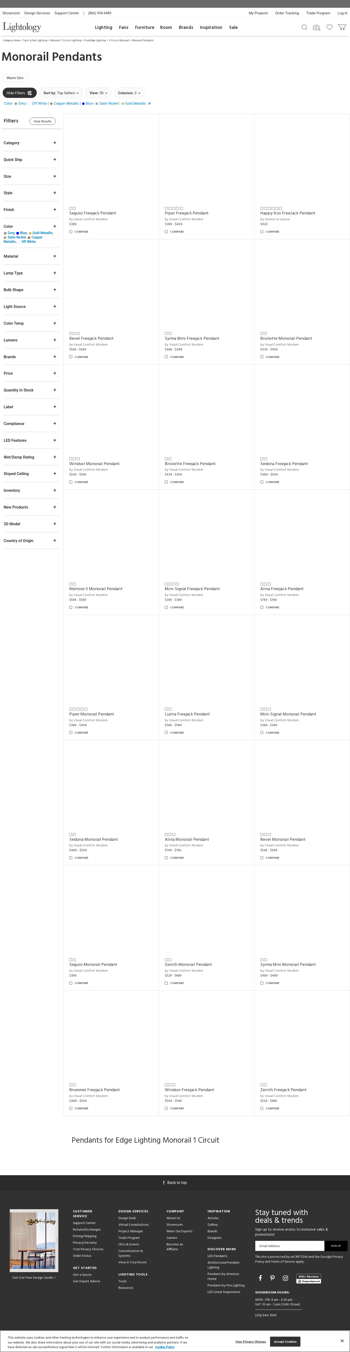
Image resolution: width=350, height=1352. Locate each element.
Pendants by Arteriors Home (223, 1276)
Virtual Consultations (133, 1225)
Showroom (11, 13)
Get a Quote (82, 1275)
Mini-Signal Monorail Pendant (288, 714)
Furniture (144, 27)
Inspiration (211, 27)
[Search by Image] (317, 28)
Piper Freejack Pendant (187, 213)
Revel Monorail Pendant (283, 839)
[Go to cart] (342, 26)
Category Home (11, 40)
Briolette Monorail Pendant (286, 338)
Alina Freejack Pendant (282, 589)
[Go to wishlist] (330, 27)
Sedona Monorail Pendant (93, 839)
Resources (125, 1288)
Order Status (82, 1256)
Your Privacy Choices (88, 1250)
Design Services (37, 13)
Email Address (270, 1246)
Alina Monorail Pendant (187, 839)
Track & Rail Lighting (35, 40)
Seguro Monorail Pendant (93, 964)
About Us (173, 1218)
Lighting (103, 27)
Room (166, 27)
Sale (233, 27)
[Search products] (304, 27)
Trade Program (318, 13)
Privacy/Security (85, 1243)
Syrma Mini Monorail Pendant (288, 964)
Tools (122, 1281)
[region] (175, 1341)
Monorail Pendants (143, 40)
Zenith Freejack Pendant (283, 1090)
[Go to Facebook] (261, 1278)
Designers (214, 1238)
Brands (186, 27)
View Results (43, 121)
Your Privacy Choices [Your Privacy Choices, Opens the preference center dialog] (250, 1341)
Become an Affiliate (174, 1247)
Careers (171, 1238)
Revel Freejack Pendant (91, 338)
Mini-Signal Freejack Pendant (192, 589)
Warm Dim (15, 78)
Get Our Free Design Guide (33, 1278)
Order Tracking (287, 13)
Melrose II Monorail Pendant (95, 589)
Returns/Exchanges (87, 1230)
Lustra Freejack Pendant (187, 714)
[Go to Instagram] (286, 1278)
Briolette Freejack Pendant (190, 464)
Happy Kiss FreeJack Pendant (287, 213)
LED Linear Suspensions (224, 1292)
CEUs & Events (128, 1244)
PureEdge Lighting (95, 40)
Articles (213, 1218)
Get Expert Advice (86, 1281)
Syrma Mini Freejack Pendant (192, 338)
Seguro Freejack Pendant (92, 213)
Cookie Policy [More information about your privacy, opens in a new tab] (165, 1347)
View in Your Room (132, 1262)
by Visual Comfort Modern (88, 219)
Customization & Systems (130, 1253)
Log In (343, 13)
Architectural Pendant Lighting (224, 1265)
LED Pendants (217, 1256)
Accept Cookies (285, 1341)
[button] (78, 103)
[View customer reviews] (308, 1279)
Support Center (66, 13)
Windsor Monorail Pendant (94, 464)
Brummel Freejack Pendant (94, 1090)
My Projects (258, 13)
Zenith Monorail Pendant (188, 964)
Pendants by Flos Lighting (226, 1285)
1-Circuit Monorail (119, 40)
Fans (123, 27)
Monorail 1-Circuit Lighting (65, 40)
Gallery (213, 1225)
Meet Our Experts (179, 1231)
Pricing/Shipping (84, 1236)
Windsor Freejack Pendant (189, 1090)
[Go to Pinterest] (273, 1278)
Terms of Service (283, 1262)
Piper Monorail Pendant (91, 714)
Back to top (175, 1182)
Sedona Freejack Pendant (284, 464)
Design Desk (127, 1218)
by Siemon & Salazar (275, 219)
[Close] (342, 1340)
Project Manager (130, 1231)
